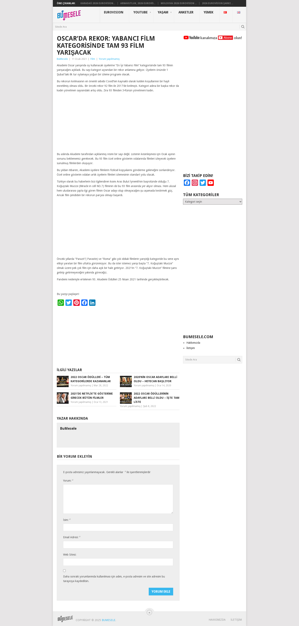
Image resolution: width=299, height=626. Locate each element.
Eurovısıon (113, 12)
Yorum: (68, 480)
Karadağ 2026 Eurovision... (97, 3)
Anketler (185, 12)
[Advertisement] (118, 122)
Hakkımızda (193, 342)
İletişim (190, 348)
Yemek (208, 12)
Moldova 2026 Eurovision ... (179, 3)
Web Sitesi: (69, 554)
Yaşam (163, 12)
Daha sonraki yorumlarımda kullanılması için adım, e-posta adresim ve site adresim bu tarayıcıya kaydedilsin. (114, 579)
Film (93, 58)
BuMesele (62, 58)
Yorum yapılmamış (109, 58)
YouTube (141, 12)
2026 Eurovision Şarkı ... (217, 3)
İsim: (66, 520)
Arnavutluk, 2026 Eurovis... (137, 3)
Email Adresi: (71, 537)
